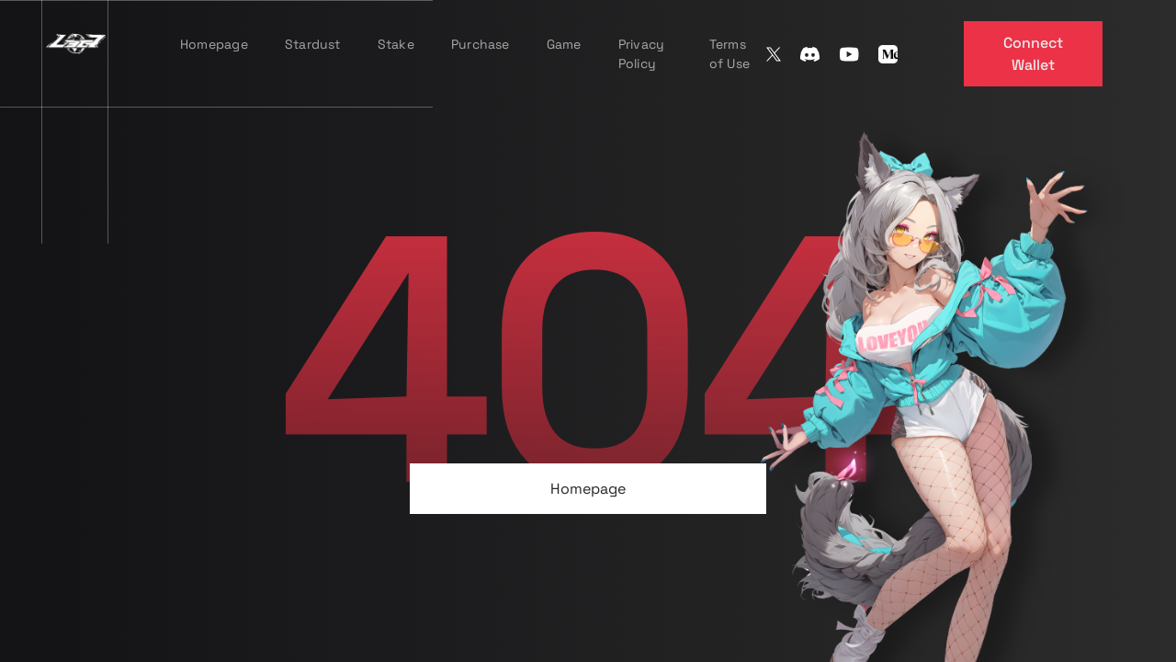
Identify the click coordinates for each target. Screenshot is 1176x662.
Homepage (588, 488)
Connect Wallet (1033, 53)
